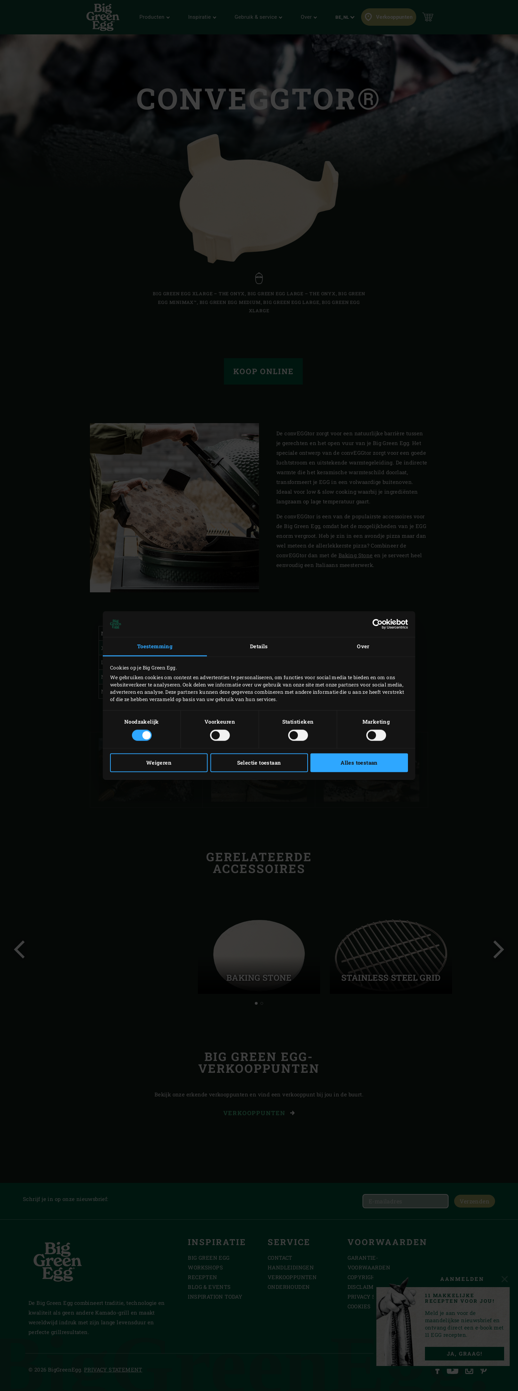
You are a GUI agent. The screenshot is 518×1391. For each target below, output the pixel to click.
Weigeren (159, 762)
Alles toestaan (359, 762)
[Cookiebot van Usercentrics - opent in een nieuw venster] (377, 624)
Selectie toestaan (259, 762)
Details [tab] (259, 646)
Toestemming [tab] (155, 646)
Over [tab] (363, 646)
